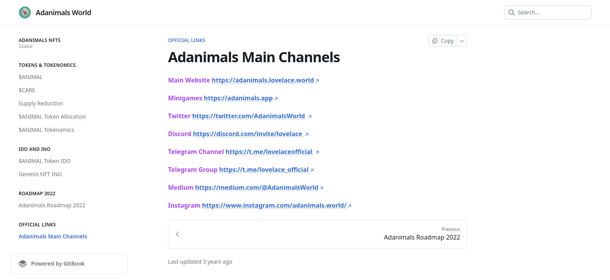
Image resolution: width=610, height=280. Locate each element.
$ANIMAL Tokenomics (46, 129)
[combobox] (540, 12)
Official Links (186, 40)
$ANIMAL (30, 76)
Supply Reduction (41, 103)
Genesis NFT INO (40, 174)
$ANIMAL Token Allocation (52, 116)
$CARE (27, 90)
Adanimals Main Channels (53, 236)
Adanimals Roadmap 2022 (52, 205)
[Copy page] (443, 41)
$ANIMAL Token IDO (45, 160)
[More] (462, 41)
